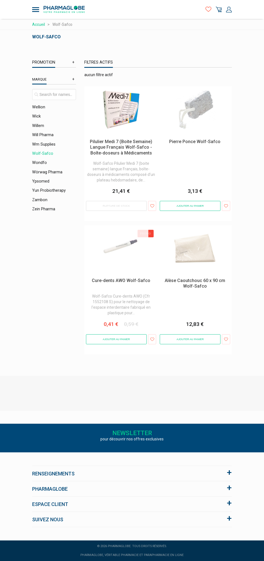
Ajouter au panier (190, 205)
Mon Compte (229, 10)
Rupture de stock (116, 205)
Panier (219, 10)
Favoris (208, 10)
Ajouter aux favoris (152, 206)
